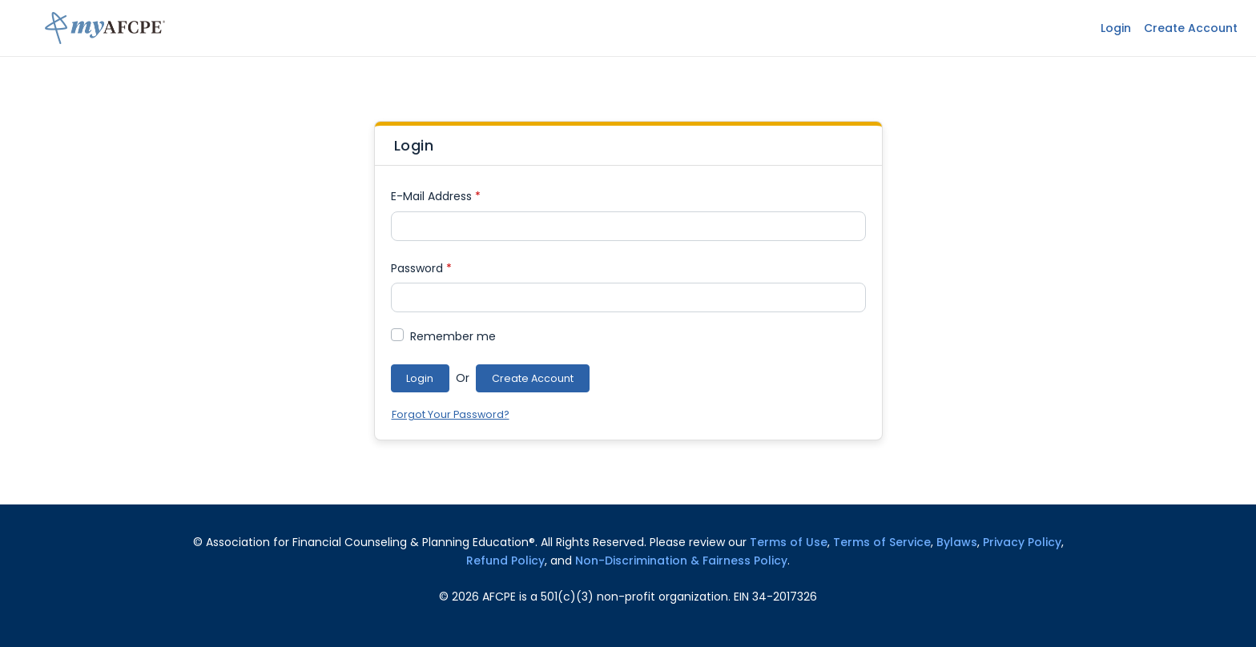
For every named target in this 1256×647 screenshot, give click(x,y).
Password (421, 268)
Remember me (453, 336)
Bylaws (956, 542)
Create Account (1191, 28)
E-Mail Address (436, 196)
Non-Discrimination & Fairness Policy (681, 561)
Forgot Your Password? (450, 414)
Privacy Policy (1022, 542)
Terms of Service (882, 542)
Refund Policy (505, 561)
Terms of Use (788, 542)
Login (1116, 28)
